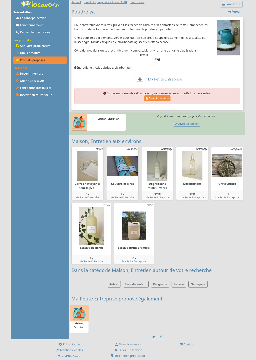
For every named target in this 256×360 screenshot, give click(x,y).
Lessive (179, 284)
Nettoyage (198, 284)
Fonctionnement (29, 25)
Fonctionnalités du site (33, 88)
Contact (186, 344)
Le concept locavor (31, 18)
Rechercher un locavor (33, 32)
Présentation (69, 344)
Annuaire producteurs (33, 46)
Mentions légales (69, 350)
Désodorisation (135, 284)
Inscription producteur (128, 356)
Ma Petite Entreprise (87, 197)
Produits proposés (30, 60)
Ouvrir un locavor (30, 81)
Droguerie (160, 284)
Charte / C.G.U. (69, 356)
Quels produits (28, 53)
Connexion (231, 4)
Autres (113, 284)
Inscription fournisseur (34, 95)
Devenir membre (29, 74)
